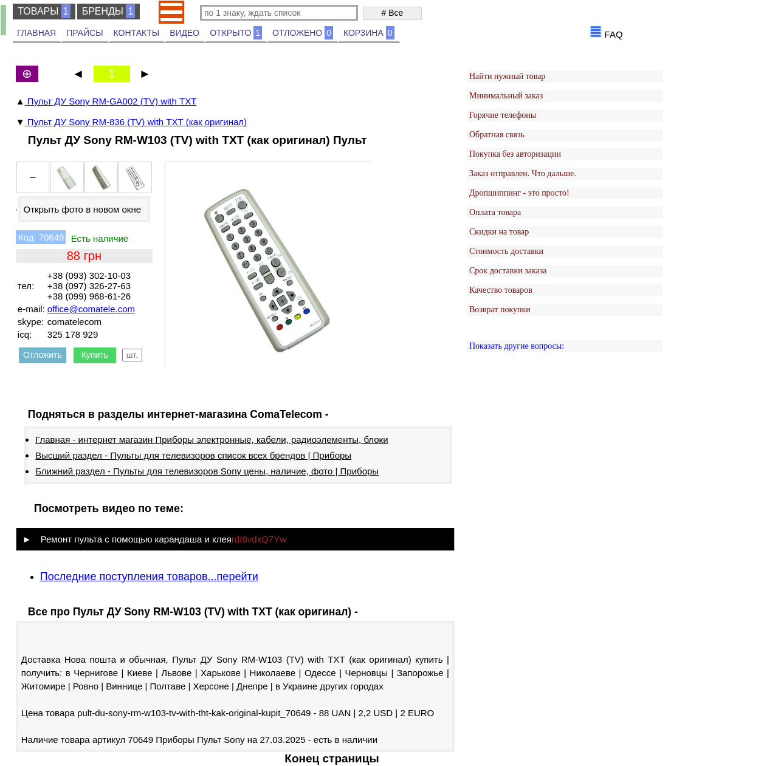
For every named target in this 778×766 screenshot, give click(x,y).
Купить (94, 355)
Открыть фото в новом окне (82, 209)
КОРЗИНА (368, 32)
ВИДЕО (184, 33)
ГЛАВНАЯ (36, 33)
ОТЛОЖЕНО (302, 32)
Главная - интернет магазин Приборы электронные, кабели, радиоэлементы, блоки (211, 439)
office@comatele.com (91, 309)
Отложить (42, 355)
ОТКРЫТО (236, 32)
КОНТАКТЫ (137, 33)
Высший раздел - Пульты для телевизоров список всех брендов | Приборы (193, 455)
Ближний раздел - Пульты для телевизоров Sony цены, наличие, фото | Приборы (207, 471)
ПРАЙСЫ (84, 33)
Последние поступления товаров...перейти (149, 576)
